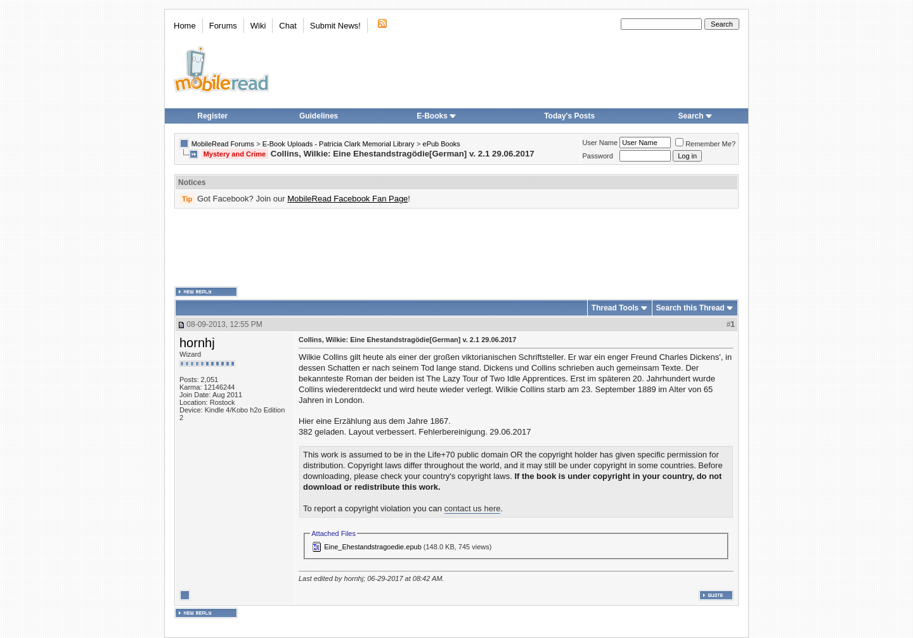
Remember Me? (705, 144)
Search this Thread (690, 307)
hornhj (197, 343)
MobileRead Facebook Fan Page (347, 198)
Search (695, 116)
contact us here (472, 508)
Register (212, 116)
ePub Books (441, 144)
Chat (287, 25)
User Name (600, 142)
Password (598, 156)
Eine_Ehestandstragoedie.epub (373, 547)
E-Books (436, 116)
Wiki (258, 25)
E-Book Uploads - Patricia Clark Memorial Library (338, 144)
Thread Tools (615, 307)
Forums (223, 25)
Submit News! (335, 25)
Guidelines (318, 116)
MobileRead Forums (222, 144)
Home (185, 25)
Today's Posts (569, 116)
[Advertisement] (456, 247)
